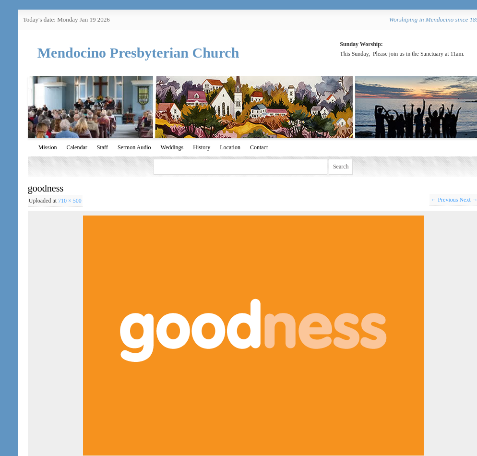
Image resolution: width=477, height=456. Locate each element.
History (201, 147)
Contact (259, 147)
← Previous (444, 199)
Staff (102, 147)
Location (230, 147)
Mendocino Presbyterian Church (138, 52)
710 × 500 (70, 200)
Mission (47, 147)
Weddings (172, 147)
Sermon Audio (134, 147)
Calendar (76, 147)
